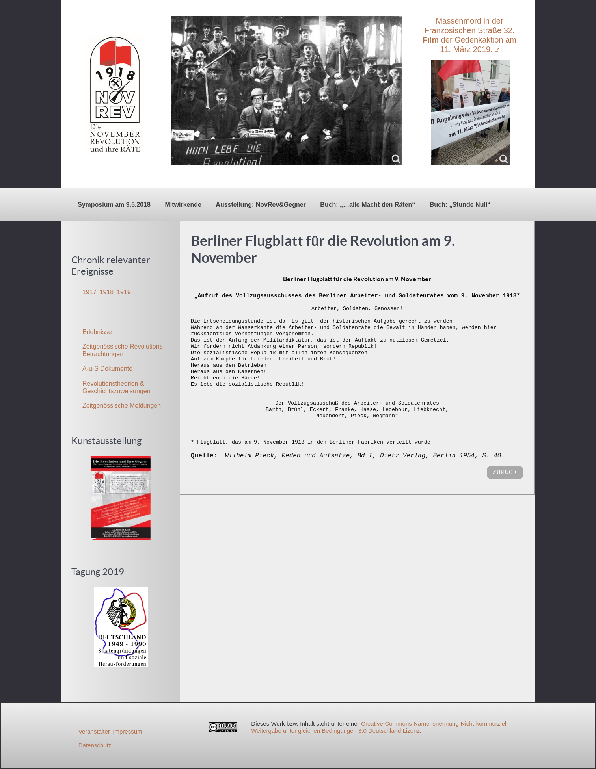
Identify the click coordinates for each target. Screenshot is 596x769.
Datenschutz (94, 745)
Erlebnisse (97, 332)
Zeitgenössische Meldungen (121, 405)
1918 (107, 292)
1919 (124, 292)
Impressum (127, 731)
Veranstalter (94, 731)
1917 (89, 292)
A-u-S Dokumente (107, 368)
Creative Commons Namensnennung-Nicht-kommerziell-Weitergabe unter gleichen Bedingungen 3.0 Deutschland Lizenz (380, 727)
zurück (505, 472)
